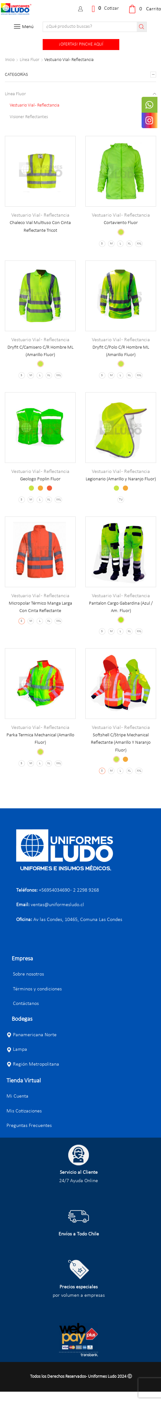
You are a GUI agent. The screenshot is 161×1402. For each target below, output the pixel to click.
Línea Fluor (29, 60)
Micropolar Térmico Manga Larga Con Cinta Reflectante (40, 615)
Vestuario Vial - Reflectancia (40, 215)
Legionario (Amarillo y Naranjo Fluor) (120, 483)
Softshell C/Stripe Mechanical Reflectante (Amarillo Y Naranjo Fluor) (120, 752)
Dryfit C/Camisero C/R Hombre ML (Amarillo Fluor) (40, 351)
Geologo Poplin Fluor (40, 479)
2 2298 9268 (86, 900)
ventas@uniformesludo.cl (57, 915)
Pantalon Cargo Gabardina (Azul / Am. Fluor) (121, 615)
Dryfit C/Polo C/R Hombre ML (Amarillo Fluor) (121, 351)
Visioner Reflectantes (29, 117)
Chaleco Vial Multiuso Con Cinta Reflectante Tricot (40, 226)
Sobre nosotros (25, 984)
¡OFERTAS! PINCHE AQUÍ (81, 44)
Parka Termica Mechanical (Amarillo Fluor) (40, 748)
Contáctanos (22, 1014)
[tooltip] (150, 105)
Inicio (10, 60)
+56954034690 (54, 900)
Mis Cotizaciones (24, 1121)
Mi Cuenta (17, 1106)
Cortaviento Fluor (120, 223)
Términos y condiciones (34, 999)
